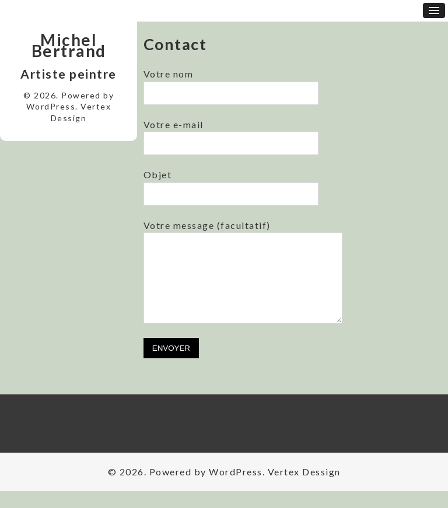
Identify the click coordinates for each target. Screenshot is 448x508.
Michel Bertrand (69, 45)
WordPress (51, 106)
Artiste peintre (68, 73)
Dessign (69, 118)
